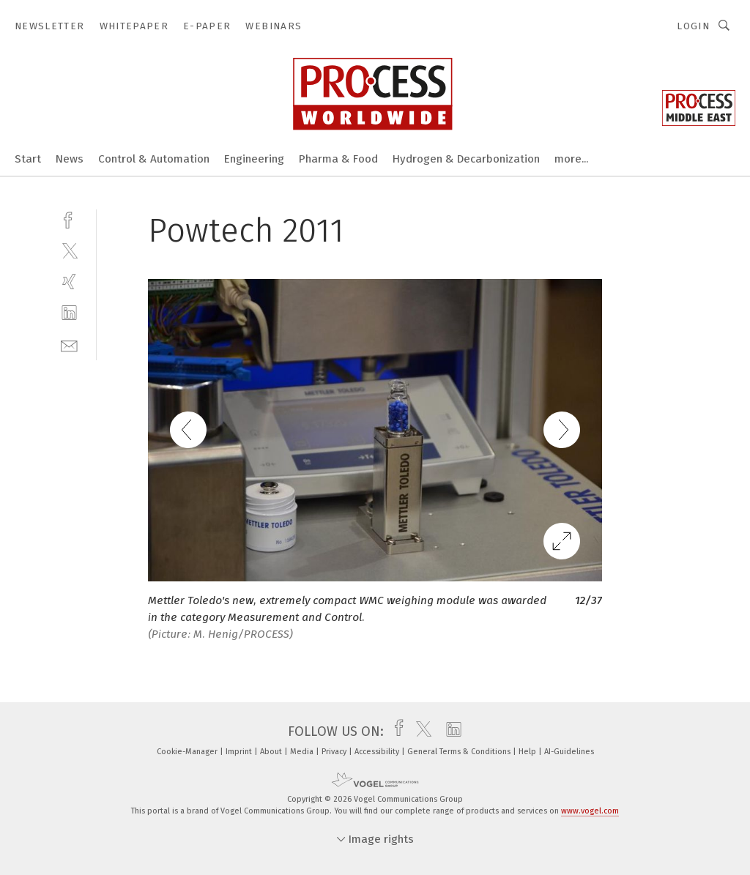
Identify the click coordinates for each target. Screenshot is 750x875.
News (69, 158)
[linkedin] (69, 313)
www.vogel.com (590, 811)
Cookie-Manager (188, 751)
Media (303, 751)
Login (693, 26)
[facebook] (69, 218)
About (272, 751)
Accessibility (377, 751)
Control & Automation (153, 158)
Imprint (240, 751)
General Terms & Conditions (460, 751)
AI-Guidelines (569, 751)
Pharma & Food (338, 158)
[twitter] (69, 250)
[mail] (69, 344)
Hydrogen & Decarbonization (466, 158)
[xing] (69, 281)
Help (528, 751)
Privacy (335, 751)
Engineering (254, 158)
